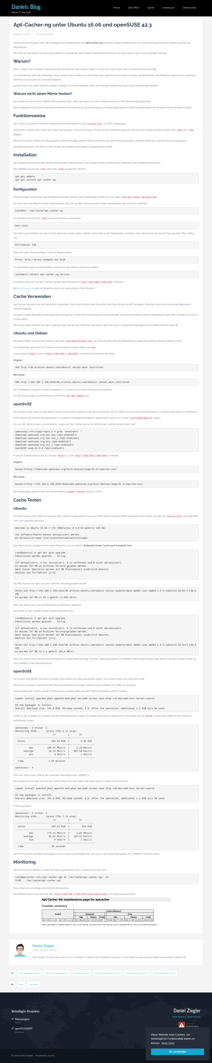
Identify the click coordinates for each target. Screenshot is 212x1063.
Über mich (133, 7)
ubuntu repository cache (136, 973)
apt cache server (81, 973)
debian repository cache (164, 973)
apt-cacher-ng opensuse (56, 973)
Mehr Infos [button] (168, 1043)
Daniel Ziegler (43, 946)
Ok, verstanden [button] (177, 1051)
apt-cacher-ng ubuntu (29, 973)
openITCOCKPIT (23, 1028)
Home (116, 7)
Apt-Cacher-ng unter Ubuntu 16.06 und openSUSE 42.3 (82, 25)
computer (33, 984)
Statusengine (22, 1019)
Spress (51, 1055)
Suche (151, 7)
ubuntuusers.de (25, 288)
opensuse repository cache (107, 973)
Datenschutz (189, 7)
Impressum (168, 7)
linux (21, 984)
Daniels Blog (26, 6)
